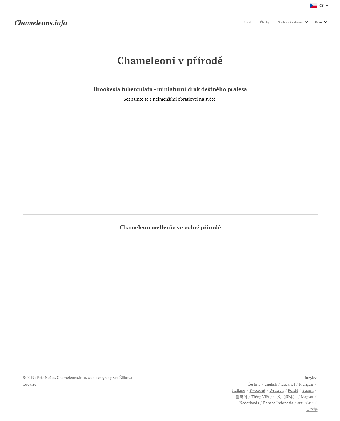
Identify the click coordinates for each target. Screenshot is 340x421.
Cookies (29, 384)
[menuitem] (294, 23)
